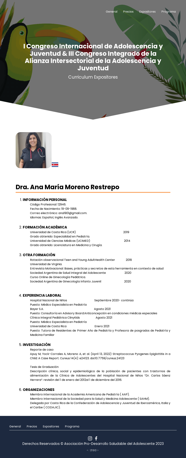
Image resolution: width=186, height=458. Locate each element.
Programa (168, 12)
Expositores (147, 12)
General (111, 12)
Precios (128, 12)
